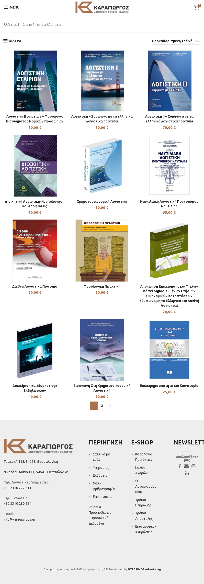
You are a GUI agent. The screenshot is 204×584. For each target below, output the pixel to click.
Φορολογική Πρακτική (101, 286)
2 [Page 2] (102, 406)
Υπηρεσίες (101, 468)
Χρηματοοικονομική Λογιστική (102, 201)
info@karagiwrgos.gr (19, 519)
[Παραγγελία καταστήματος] (175, 42)
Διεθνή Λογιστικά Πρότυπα (34, 286)
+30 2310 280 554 (17, 503)
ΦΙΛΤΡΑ (14, 41)
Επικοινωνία (102, 497)
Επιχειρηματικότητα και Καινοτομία (169, 386)
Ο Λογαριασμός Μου (145, 486)
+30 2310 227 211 (17, 488)
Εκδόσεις (100, 475)
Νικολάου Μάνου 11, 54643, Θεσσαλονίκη (36, 472)
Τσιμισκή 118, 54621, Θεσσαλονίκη (31, 461)
